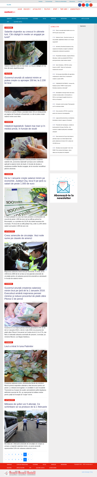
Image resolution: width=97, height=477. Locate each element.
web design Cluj (87, 472)
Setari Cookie (88, 1)
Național (74, 18)
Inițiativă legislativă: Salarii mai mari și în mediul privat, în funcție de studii (24, 127)
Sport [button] (55, 9)
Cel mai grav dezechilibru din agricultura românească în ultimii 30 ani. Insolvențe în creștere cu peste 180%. (63, 76)
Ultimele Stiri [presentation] (55, 26)
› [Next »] (31, 454)
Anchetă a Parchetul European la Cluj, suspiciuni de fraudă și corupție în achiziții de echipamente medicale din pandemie (63, 49)
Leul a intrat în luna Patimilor (18, 346)
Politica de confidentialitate (60, 1)
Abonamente (72, 1)
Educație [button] (27, 9)
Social (44, 18)
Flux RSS (9, 4)
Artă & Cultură (85, 18)
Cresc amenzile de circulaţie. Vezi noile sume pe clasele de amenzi (24, 236)
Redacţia (40, 1)
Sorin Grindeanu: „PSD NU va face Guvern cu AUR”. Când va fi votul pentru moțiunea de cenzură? (62, 67)
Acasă (20, 9)
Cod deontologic (48, 1)
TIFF (8, 22)
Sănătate (9, 18)
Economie (35, 18)
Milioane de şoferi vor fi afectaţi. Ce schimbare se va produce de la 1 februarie (25, 405)
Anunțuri (53, 18)
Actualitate (9, 231)
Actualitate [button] (37, 9)
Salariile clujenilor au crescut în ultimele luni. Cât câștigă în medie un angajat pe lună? (24, 34)
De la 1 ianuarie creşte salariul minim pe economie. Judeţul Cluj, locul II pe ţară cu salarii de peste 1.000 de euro (25, 181)
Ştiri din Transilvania (22, 18)
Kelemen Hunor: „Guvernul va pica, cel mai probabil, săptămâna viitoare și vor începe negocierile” (63, 39)
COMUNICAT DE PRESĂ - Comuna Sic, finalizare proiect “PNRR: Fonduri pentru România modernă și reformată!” (64, 86)
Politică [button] (47, 9)
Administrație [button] (75, 9)
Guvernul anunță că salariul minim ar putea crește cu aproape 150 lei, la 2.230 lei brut (25, 80)
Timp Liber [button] (63, 9)
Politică (8, 73)
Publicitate (80, 1)
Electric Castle (18, 22)
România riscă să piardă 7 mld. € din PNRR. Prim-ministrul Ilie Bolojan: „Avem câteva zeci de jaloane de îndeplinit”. (63, 150)
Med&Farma (64, 18)
